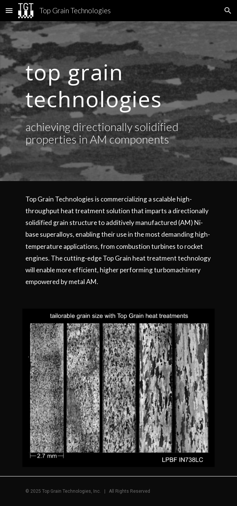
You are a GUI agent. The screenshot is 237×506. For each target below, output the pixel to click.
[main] (118, 84)
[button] (9, 10)
